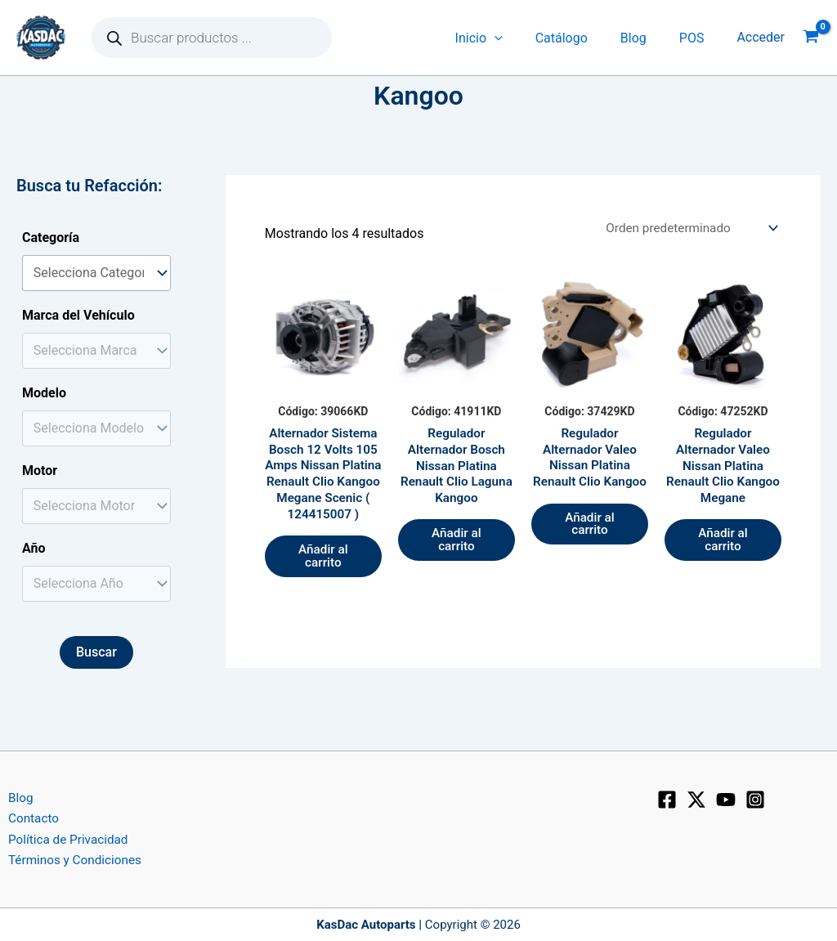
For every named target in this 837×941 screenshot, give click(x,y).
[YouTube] (726, 796)
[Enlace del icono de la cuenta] (760, 37)
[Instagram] (755, 796)
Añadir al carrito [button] (323, 581)
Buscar (96, 652)
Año (34, 548)
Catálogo (578, 38)
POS (695, 38)
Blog (643, 38)
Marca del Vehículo (78, 315)
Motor (39, 470)
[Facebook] (667, 796)
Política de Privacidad (62, 838)
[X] (696, 796)
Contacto (26, 816)
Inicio (502, 38)
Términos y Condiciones (70, 859)
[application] (517, 38)
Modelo (44, 393)
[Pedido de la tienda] (686, 228)
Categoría (50, 237)
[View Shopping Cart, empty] (811, 38)
